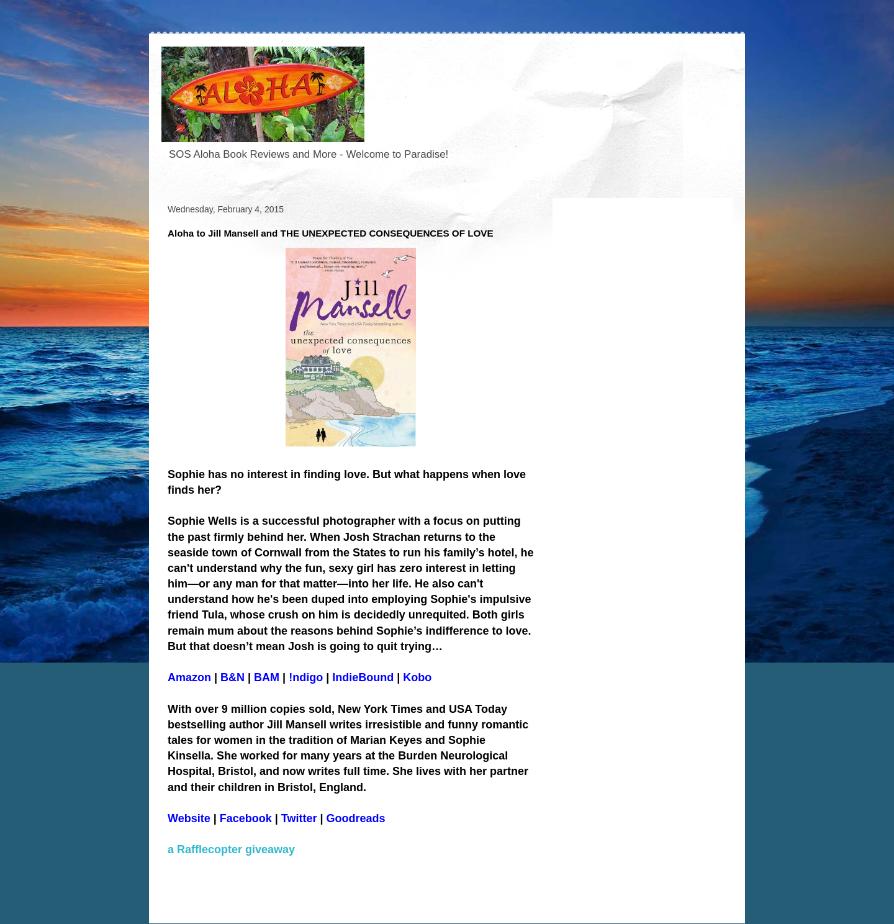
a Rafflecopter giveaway (231, 849)
